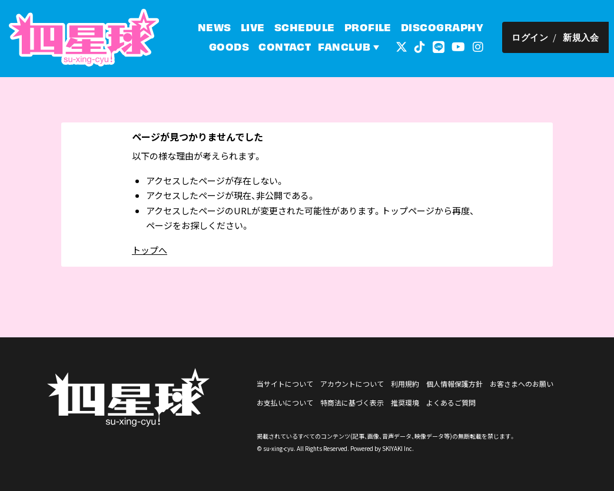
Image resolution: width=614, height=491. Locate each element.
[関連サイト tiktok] (425, 46)
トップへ (149, 250)
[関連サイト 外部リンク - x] (407, 46)
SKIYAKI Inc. (398, 448)
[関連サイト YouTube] (463, 46)
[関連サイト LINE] (444, 46)
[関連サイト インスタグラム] (483, 46)
